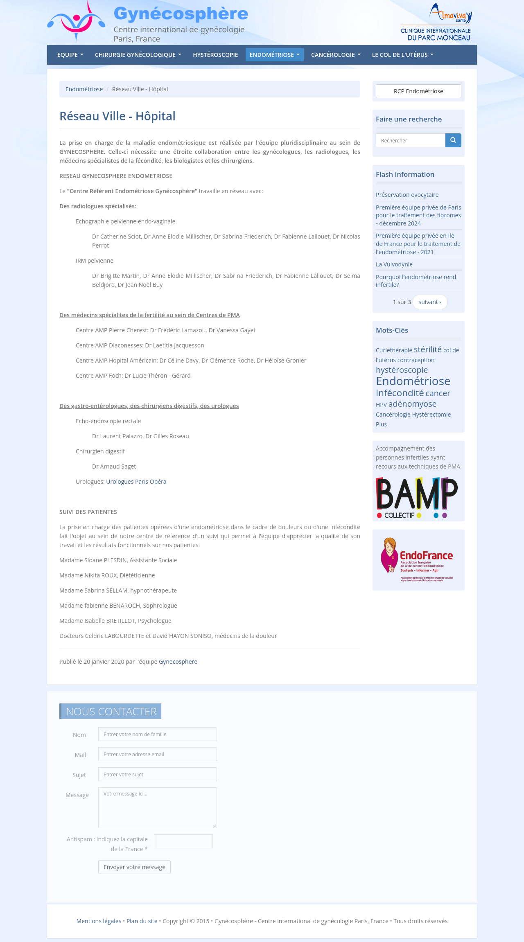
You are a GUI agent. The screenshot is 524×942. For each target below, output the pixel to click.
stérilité (428, 349)
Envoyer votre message (134, 869)
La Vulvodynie (394, 264)
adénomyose (412, 403)
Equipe (71, 56)
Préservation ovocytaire (407, 194)
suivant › (430, 302)
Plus (381, 424)
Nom (79, 737)
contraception (416, 360)
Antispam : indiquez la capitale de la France (107, 846)
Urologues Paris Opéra (136, 481)
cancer (438, 393)
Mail (80, 757)
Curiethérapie (394, 350)
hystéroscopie (402, 369)
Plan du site (142, 921)
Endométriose (276, 56)
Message (77, 797)
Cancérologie (337, 56)
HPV (381, 404)
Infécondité (400, 392)
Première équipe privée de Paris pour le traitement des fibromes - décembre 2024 (418, 215)
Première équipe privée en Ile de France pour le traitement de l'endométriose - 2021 (418, 243)
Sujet (79, 777)
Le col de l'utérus (404, 56)
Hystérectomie (431, 414)
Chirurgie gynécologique (140, 56)
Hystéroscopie (215, 55)
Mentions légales (99, 921)
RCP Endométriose (418, 91)
